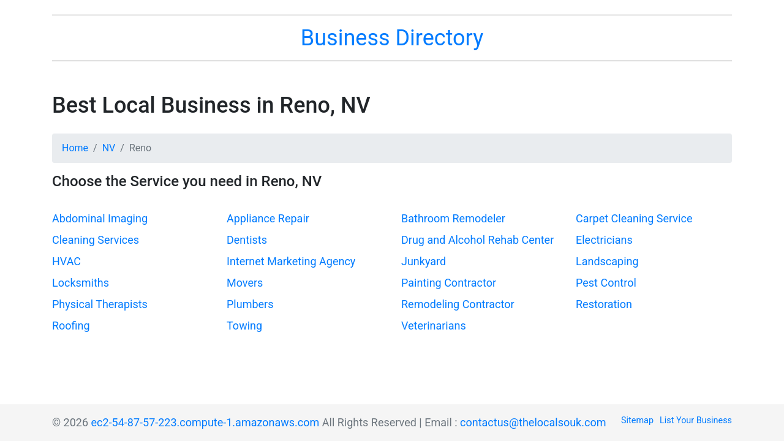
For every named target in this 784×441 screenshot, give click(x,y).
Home (75, 148)
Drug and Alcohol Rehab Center (477, 239)
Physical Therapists (100, 304)
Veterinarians (433, 325)
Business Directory (392, 38)
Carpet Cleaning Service (634, 218)
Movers (245, 282)
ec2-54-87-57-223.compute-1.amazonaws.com (205, 422)
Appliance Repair (268, 218)
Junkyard (423, 261)
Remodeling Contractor (457, 304)
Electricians (604, 239)
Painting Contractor (448, 282)
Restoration (604, 304)
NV (109, 148)
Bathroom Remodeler (453, 218)
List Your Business (696, 420)
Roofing (71, 325)
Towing (244, 325)
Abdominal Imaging (100, 218)
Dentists (247, 239)
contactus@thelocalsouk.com (533, 422)
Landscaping (607, 261)
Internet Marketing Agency (291, 261)
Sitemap (637, 420)
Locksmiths (80, 282)
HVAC (66, 261)
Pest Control (606, 282)
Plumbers (250, 304)
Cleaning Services (95, 239)
